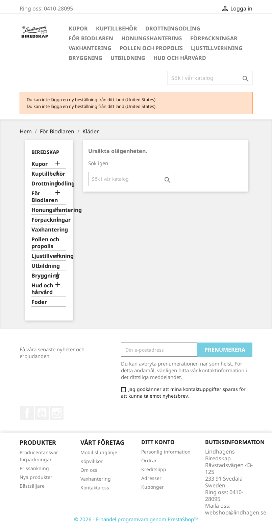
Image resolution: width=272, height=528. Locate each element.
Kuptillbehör (116, 28)
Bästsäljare (32, 486)
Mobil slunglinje (98, 452)
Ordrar (149, 460)
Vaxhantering (90, 48)
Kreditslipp (153, 469)
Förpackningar (214, 38)
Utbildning (127, 58)
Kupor (78, 28)
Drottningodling (172, 28)
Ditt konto (158, 442)
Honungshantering (151, 38)
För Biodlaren (91, 38)
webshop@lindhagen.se (235, 512)
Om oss (88, 470)
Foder (39, 302)
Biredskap (45, 152)
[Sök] (210, 78)
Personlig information (166, 451)
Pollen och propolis (151, 48)
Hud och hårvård (179, 58)
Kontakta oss (94, 487)
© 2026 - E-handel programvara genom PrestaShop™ (136, 519)
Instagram (57, 413)
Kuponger (152, 487)
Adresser (151, 478)
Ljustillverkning (217, 48)
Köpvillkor (91, 461)
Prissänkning (34, 468)
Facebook (27, 413)
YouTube (42, 413)
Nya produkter (36, 477)
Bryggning (85, 58)
